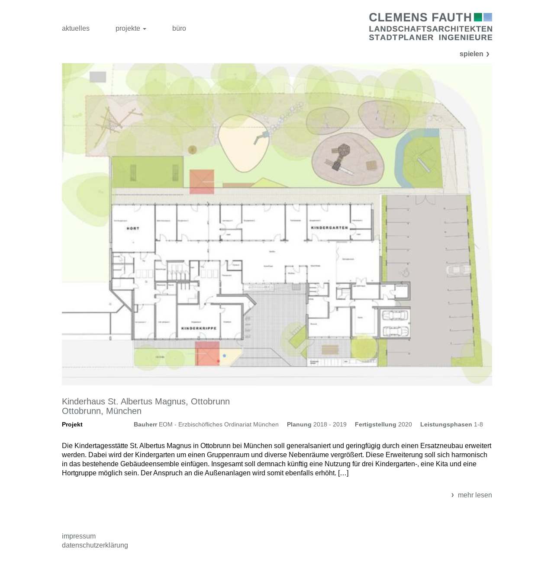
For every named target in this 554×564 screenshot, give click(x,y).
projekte (131, 28)
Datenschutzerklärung (95, 545)
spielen (476, 54)
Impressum (79, 536)
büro (179, 28)
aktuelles (76, 28)
